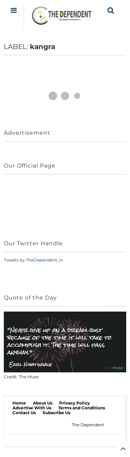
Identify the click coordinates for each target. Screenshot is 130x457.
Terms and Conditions (81, 407)
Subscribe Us (56, 412)
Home (19, 403)
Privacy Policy (74, 403)
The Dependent (88, 424)
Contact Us (24, 412)
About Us (42, 403)
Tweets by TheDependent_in (33, 260)
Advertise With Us (31, 407)
